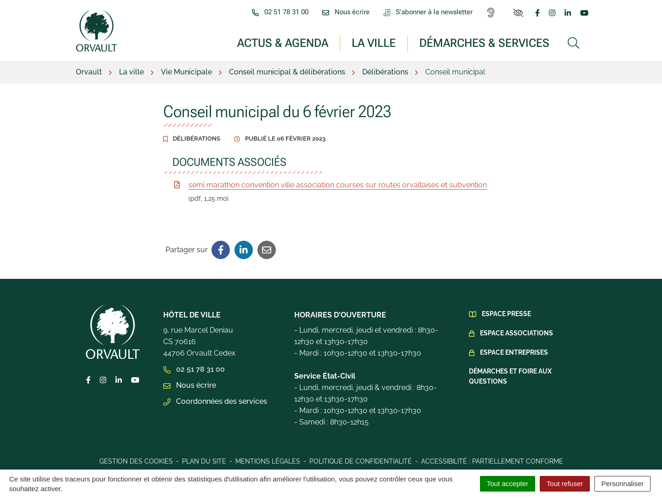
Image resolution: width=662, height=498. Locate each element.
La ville (374, 42)
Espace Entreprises (514, 352)
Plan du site (204, 461)
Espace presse (506, 313)
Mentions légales (267, 461)
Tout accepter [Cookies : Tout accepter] (507, 483)
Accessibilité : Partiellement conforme (492, 461)
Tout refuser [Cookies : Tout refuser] (565, 483)
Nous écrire (189, 385)
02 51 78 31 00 (194, 369)
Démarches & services (484, 42)
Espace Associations (516, 333)
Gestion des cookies (136, 461)
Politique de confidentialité (360, 461)
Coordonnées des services (215, 401)
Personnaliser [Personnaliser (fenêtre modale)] (622, 483)
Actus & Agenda (282, 42)
